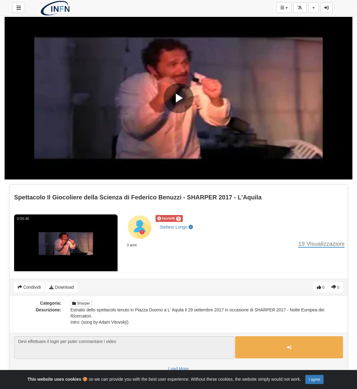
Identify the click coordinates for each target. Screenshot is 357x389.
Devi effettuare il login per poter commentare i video (124, 347)
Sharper (81, 303)
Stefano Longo (176, 227)
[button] (169, 218)
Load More (178, 368)
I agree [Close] (314, 379)
